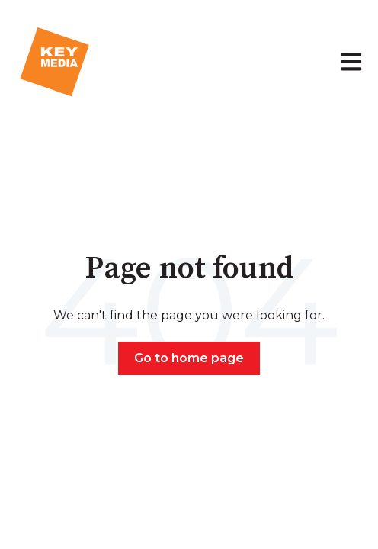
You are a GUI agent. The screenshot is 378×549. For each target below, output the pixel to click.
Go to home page (189, 358)
